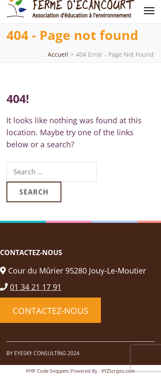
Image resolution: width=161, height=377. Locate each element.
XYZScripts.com (118, 371)
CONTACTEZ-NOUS (50, 310)
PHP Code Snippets (47, 371)
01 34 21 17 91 (30, 287)
